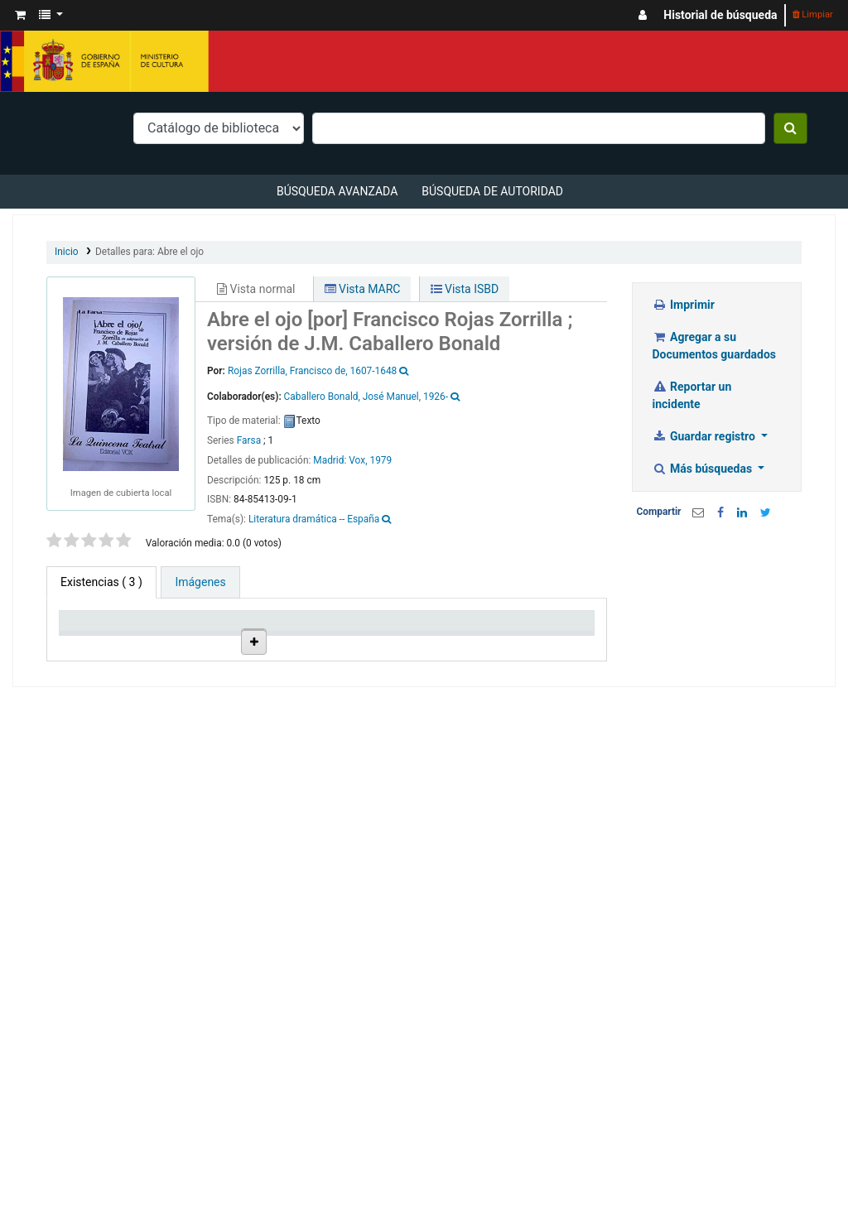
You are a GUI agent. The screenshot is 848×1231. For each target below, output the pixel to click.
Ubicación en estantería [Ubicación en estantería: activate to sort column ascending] (322, 642)
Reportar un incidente (692, 395)
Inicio (67, 251)
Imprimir (684, 304)
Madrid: (331, 460)
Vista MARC (363, 289)
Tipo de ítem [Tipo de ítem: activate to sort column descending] (87, 649)
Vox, (358, 460)
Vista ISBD (465, 289)
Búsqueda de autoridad (492, 191)
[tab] (200, 582)
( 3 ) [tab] (101, 582)
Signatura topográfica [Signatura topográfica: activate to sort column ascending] (402, 649)
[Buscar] (790, 128)
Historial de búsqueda (720, 15)
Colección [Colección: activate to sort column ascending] (245, 656)
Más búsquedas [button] (704, 468)
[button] (20, 15)
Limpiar (813, 14)
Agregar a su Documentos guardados (714, 345)
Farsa (249, 440)
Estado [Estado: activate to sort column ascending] (467, 656)
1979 (380, 460)
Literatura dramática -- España (313, 519)
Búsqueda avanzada (337, 191)
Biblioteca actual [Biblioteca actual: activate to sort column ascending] (169, 649)
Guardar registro (706, 436)
